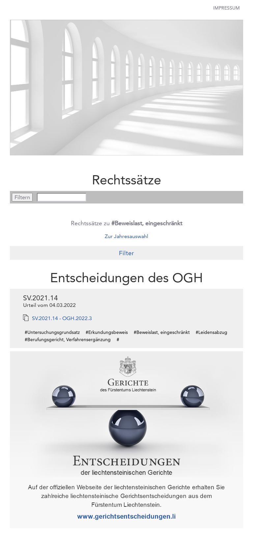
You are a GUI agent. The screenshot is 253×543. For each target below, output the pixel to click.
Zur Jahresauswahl (126, 236)
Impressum (226, 8)
